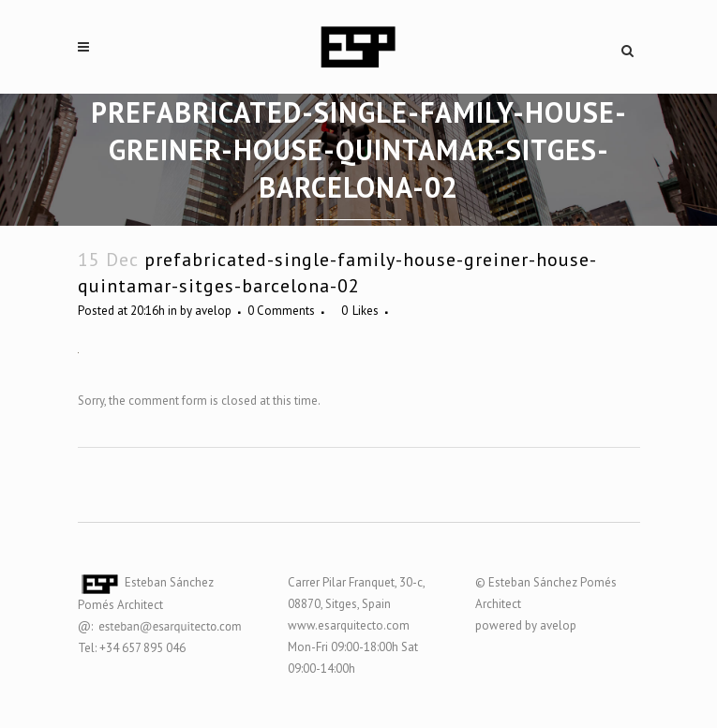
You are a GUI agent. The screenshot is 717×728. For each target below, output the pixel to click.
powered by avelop (525, 625)
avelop (213, 311)
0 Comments (281, 311)
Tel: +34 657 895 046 (132, 648)
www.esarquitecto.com (349, 625)
